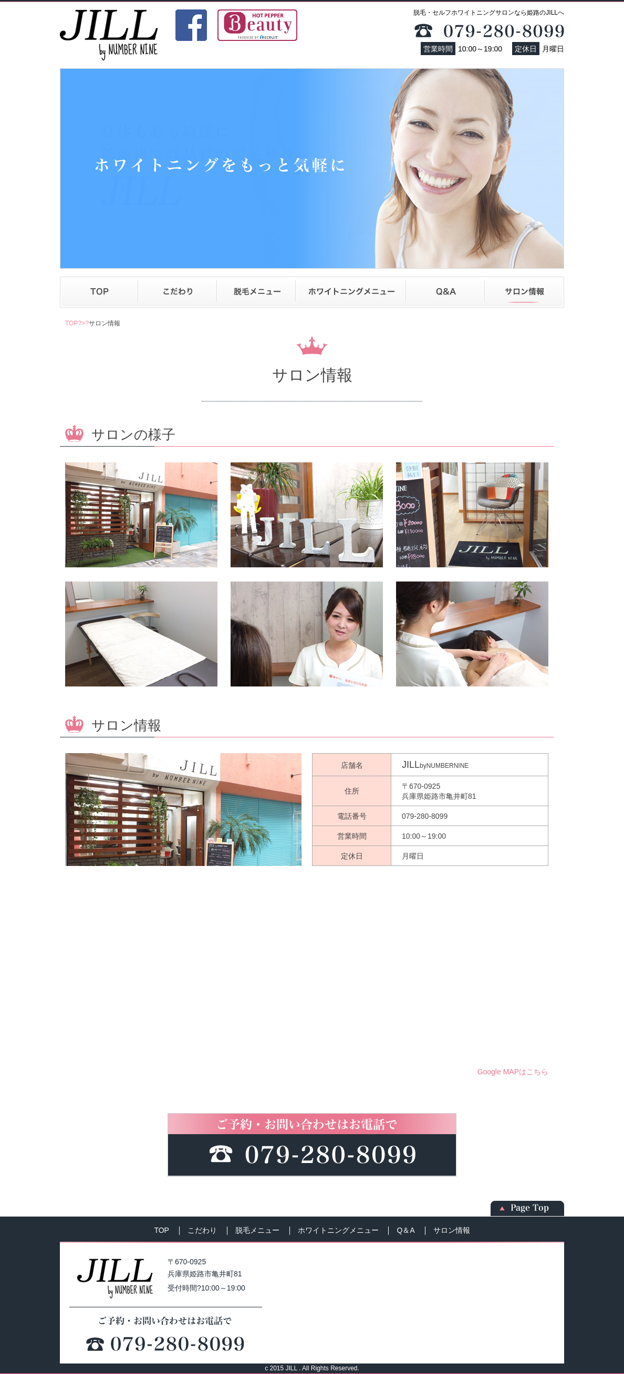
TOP (99, 292)
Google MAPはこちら (512, 1072)
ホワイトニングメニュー (351, 292)
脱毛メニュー (256, 292)
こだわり (177, 292)
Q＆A (445, 292)
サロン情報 (524, 292)
